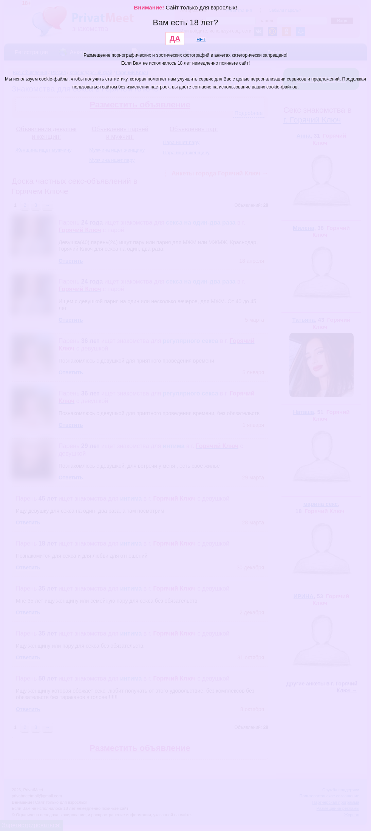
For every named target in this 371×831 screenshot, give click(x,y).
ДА (175, 38)
